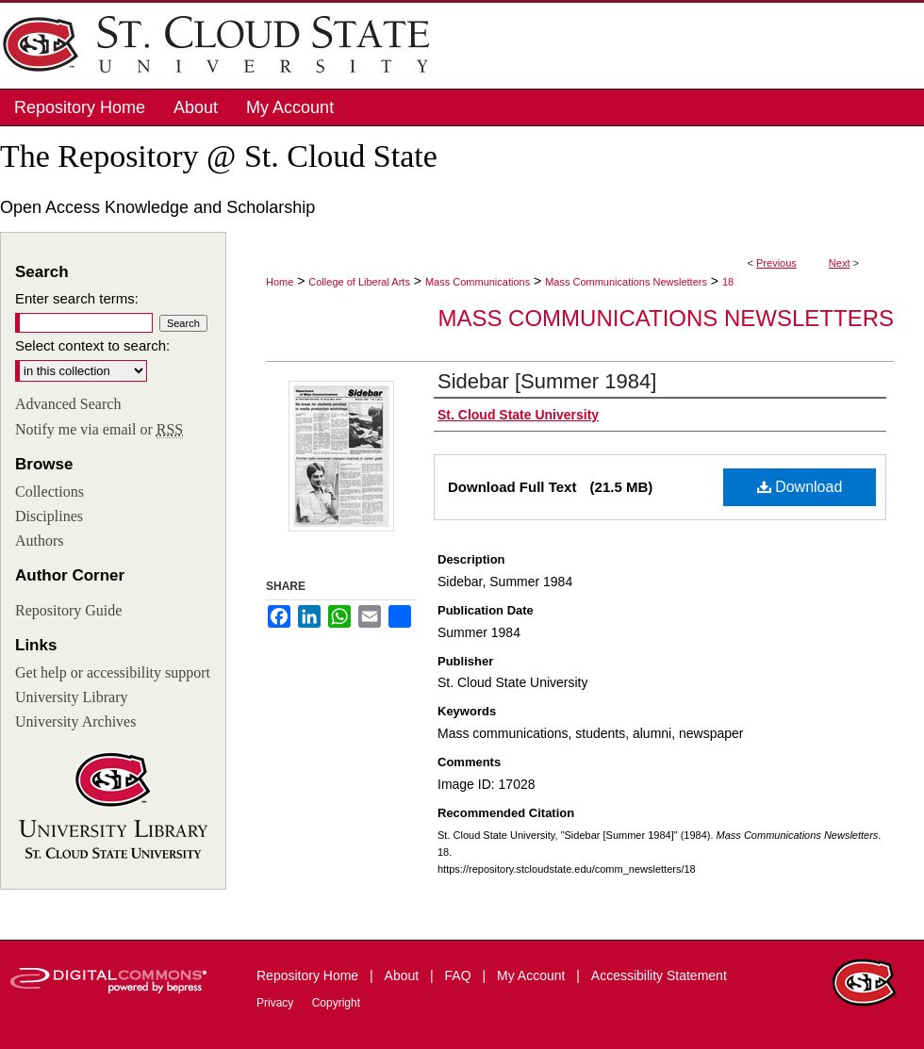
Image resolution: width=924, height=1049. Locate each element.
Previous (776, 263)
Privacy (276, 1002)
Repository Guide (68, 610)
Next (839, 263)
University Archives (75, 721)
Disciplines (49, 516)
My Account (533, 975)
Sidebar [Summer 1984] (546, 381)
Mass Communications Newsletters (626, 281)
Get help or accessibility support (112, 672)
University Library (71, 697)
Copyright (336, 1002)
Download (800, 487)
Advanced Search (68, 404)
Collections (49, 492)
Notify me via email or (99, 429)
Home (279, 281)
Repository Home (309, 975)
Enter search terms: (77, 298)
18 (728, 281)
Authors (39, 541)
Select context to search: (92, 345)
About (403, 975)
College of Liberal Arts (359, 281)
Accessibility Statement (659, 975)
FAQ (460, 975)
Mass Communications (477, 281)
